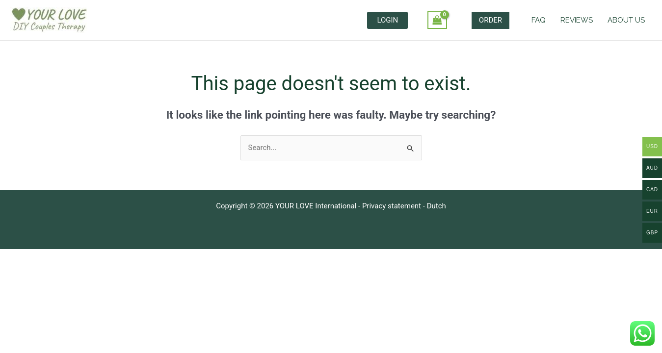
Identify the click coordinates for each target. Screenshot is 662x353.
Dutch (436, 206)
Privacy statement (391, 206)
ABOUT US (626, 20)
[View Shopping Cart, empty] (437, 20)
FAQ (538, 20)
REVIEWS (576, 20)
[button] (490, 20)
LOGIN (387, 20)
